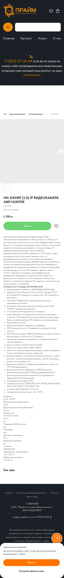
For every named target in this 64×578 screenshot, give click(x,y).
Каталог (26, 38)
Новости (55, 493)
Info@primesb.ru (32, 75)
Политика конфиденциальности (32, 493)
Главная (9, 38)
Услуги (42, 38)
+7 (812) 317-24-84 (18, 61)
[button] (51, 11)
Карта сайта (32, 496)
